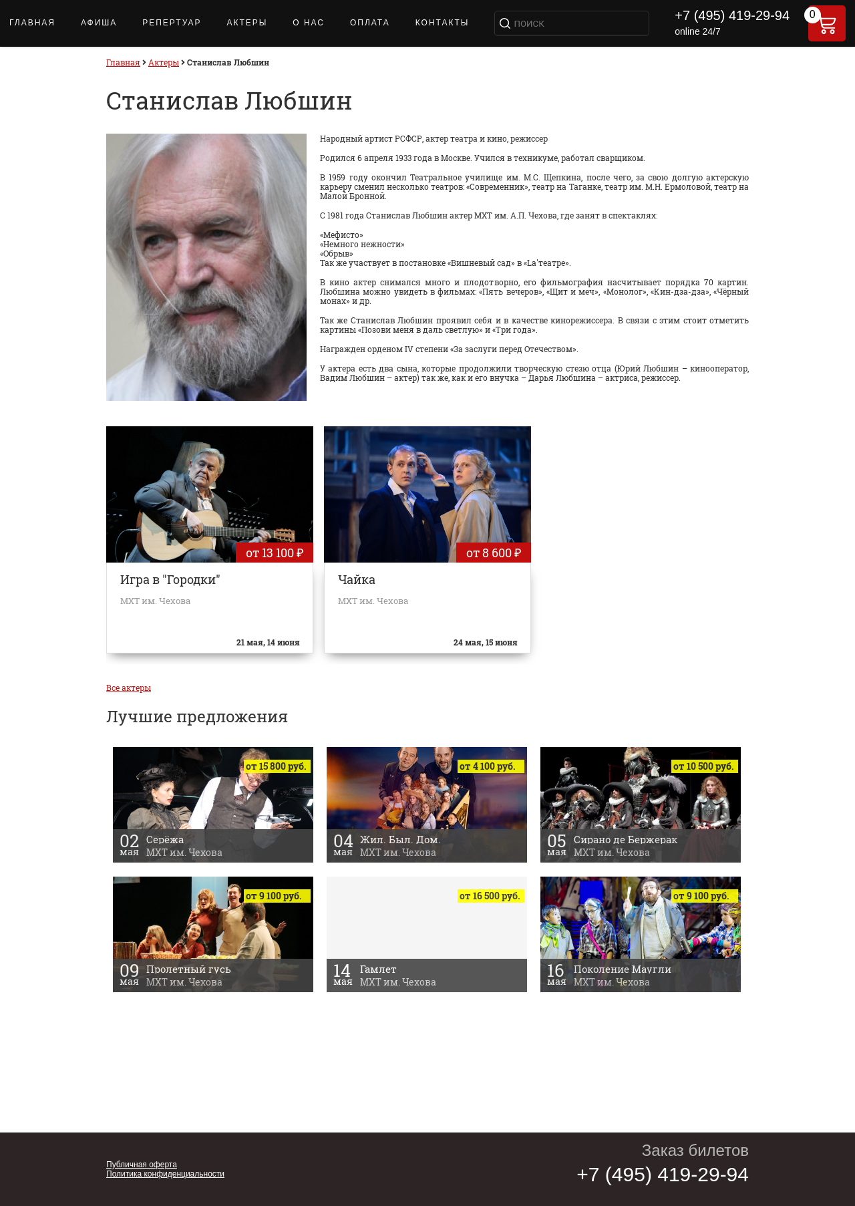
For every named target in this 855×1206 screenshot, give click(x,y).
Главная (32, 22)
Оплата (370, 22)
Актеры (246, 22)
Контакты (442, 22)
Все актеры (128, 687)
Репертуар (171, 22)
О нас (309, 22)
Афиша (99, 22)
